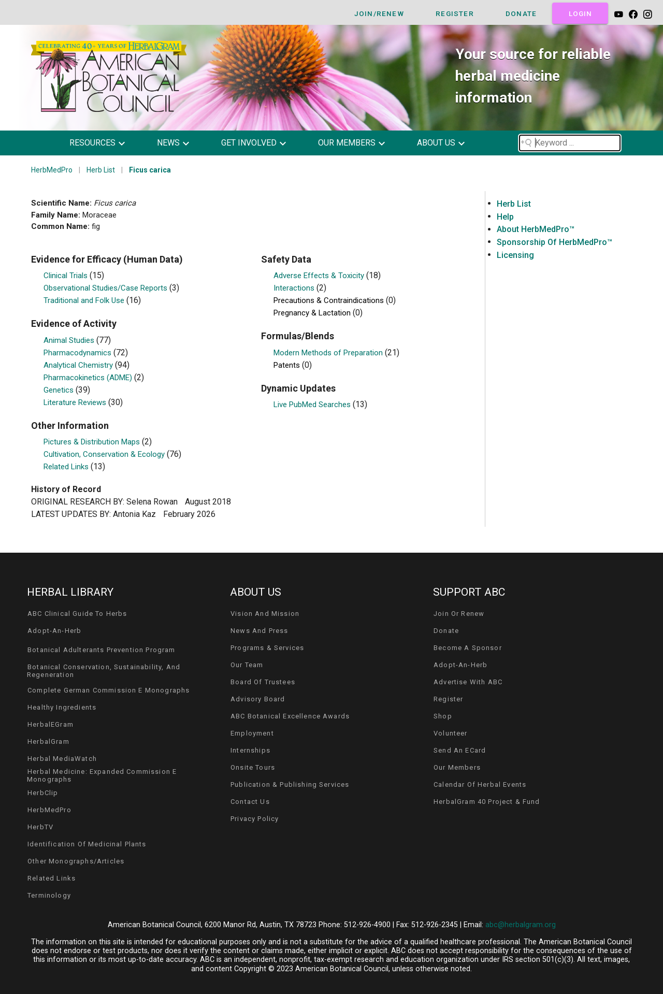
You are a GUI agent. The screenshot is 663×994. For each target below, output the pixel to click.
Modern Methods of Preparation (329, 352)
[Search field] (570, 143)
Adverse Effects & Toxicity (319, 275)
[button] (105, 143)
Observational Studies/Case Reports (106, 288)
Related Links (67, 466)
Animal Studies (70, 340)
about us (436, 143)
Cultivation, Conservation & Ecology (105, 454)
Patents (287, 365)
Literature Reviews (76, 402)
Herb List (101, 170)
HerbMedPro (52, 170)
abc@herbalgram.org (520, 924)
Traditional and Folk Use (85, 300)
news (168, 143)
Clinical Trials (67, 275)
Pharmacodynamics (78, 352)
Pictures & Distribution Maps (93, 441)
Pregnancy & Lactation (313, 313)
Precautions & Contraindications (329, 300)
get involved (249, 143)
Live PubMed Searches (313, 404)
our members (347, 143)
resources (92, 143)
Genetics (60, 390)
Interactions (294, 288)
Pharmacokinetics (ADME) (89, 377)
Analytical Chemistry (79, 365)
